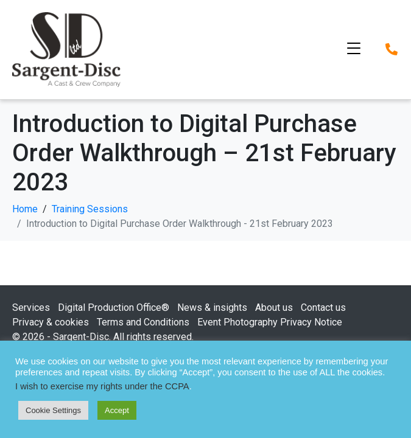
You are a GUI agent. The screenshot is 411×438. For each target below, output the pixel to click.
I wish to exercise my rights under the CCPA (102, 386)
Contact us (323, 307)
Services (31, 307)
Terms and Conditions (143, 322)
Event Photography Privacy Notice (269, 322)
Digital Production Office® (113, 307)
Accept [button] (117, 410)
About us (274, 307)
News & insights (212, 307)
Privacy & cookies (50, 322)
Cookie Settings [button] (53, 410)
